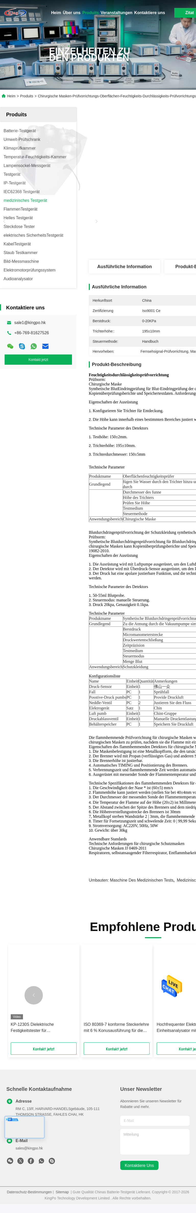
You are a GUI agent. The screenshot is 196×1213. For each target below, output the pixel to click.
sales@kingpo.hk (29, 1157)
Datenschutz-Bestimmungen (29, 1201)
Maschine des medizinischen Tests (142, 889)
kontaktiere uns (139, 1175)
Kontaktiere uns (149, 13)
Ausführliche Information (124, 266)
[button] (33, 1004)
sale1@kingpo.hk (30, 322)
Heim (56, 13)
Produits (90, 13)
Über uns (71, 13)
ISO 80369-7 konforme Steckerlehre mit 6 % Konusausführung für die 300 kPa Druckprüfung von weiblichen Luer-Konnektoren (116, 1037)
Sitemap (62, 1201)
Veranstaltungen (116, 13)
